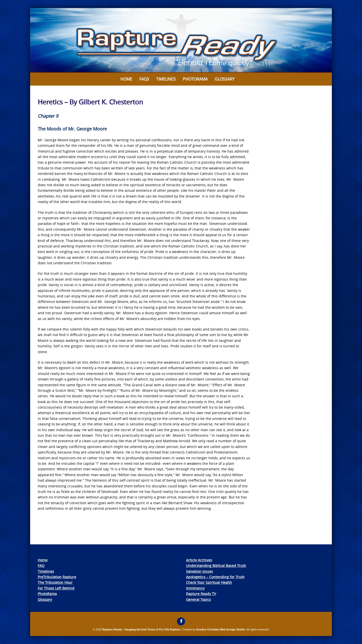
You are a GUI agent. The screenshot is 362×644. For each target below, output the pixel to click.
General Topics (198, 599)
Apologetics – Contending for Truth (215, 576)
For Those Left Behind (56, 588)
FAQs (144, 79)
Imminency (195, 588)
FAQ (41, 565)
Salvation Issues (199, 571)
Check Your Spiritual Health (209, 582)
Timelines (166, 79)
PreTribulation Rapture (57, 576)
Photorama (195, 79)
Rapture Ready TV (201, 593)
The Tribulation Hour (55, 582)
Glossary (225, 79)
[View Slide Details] (181, 40)
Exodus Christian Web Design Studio (220, 629)
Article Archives (199, 560)
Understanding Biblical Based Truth (216, 565)
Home (126, 79)
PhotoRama (47, 593)
